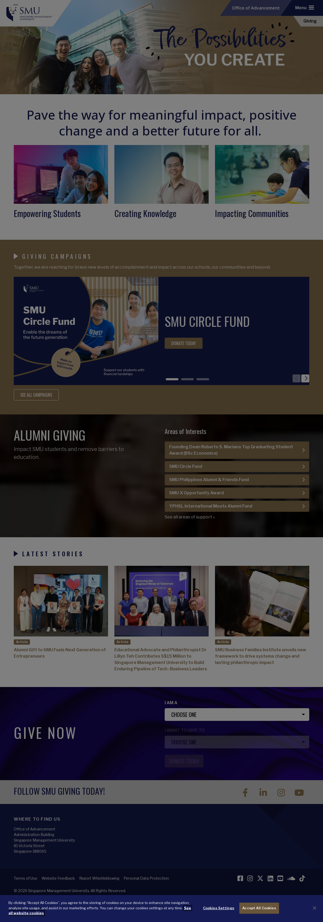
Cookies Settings (218, 914)
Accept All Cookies (259, 914)
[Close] (314, 914)
